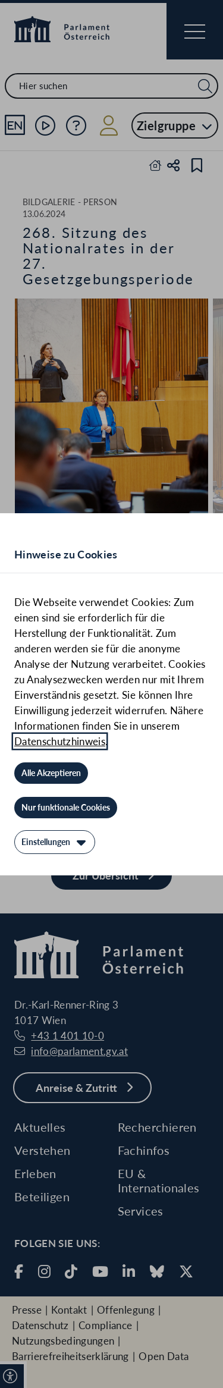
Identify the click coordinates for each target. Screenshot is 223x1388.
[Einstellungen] (54, 842)
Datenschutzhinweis (59, 741)
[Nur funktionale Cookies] (65, 807)
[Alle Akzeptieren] (51, 773)
